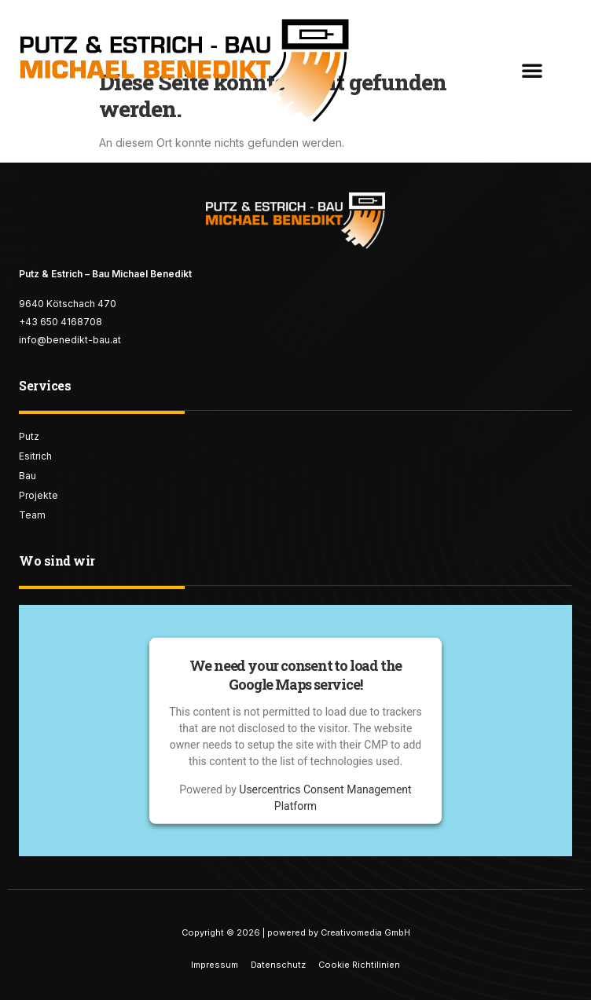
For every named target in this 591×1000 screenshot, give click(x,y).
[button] (532, 69)
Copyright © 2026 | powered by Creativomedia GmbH (296, 932)
